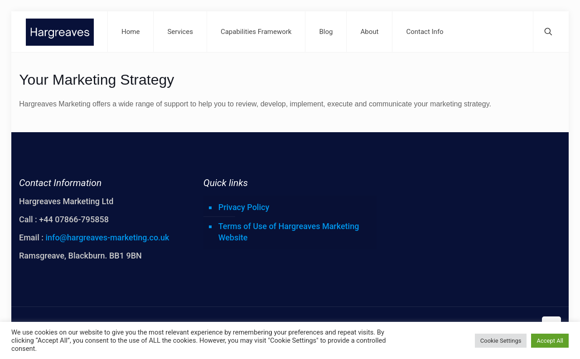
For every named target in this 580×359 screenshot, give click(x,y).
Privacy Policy (244, 207)
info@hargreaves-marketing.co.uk (107, 237)
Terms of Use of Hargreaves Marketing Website (288, 231)
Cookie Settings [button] (501, 340)
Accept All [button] (549, 340)
